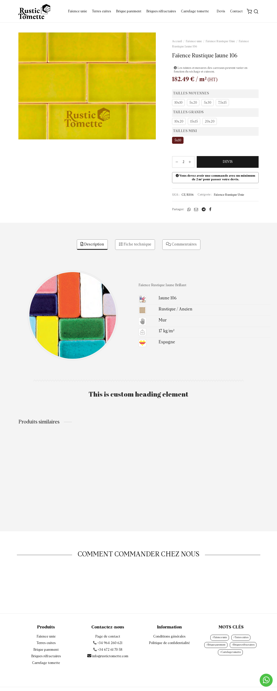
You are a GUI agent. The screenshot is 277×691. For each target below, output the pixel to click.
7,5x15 (222, 102)
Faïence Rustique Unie (220, 41)
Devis (221, 11)
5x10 (177, 140)
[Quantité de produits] (183, 162)
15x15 (194, 121)
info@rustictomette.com (107, 644)
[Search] (256, 11)
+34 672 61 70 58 (110, 637)
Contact (236, 11)
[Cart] (249, 11)
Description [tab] (92, 244)
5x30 (207, 102)
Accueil (177, 41)
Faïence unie (77, 11)
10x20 (178, 121)
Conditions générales (169, 624)
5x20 (193, 102)
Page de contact (107, 624)
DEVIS (228, 161)
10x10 (178, 102)
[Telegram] (203, 209)
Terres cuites (101, 11)
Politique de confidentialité (169, 631)
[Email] (196, 209)
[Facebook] (210, 209)
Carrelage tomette (195, 11)
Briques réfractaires (161, 11)
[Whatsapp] (189, 209)
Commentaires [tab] (181, 244)
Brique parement (128, 11)
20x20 (209, 121)
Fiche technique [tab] (135, 244)
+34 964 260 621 (109, 631)
